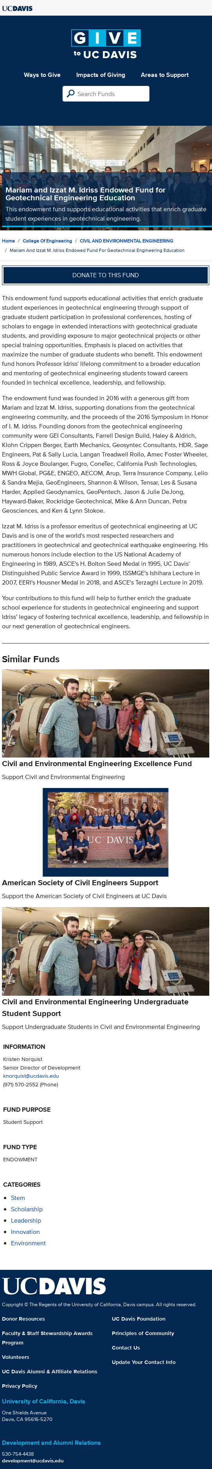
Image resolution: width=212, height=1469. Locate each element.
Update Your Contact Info (144, 1362)
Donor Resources (23, 1319)
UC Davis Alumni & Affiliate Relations (49, 1371)
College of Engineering (47, 240)
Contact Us (126, 1347)
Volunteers (15, 1357)
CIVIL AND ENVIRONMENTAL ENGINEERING (126, 240)
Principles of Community (143, 1333)
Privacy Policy (19, 1386)
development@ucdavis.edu (33, 1460)
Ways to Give (42, 74)
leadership (26, 1220)
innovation (25, 1231)
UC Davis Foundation (138, 1319)
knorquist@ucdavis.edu (31, 1075)
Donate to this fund (105, 275)
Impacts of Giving (100, 74)
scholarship (27, 1209)
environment (28, 1243)
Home (8, 240)
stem (18, 1197)
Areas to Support (165, 74)
